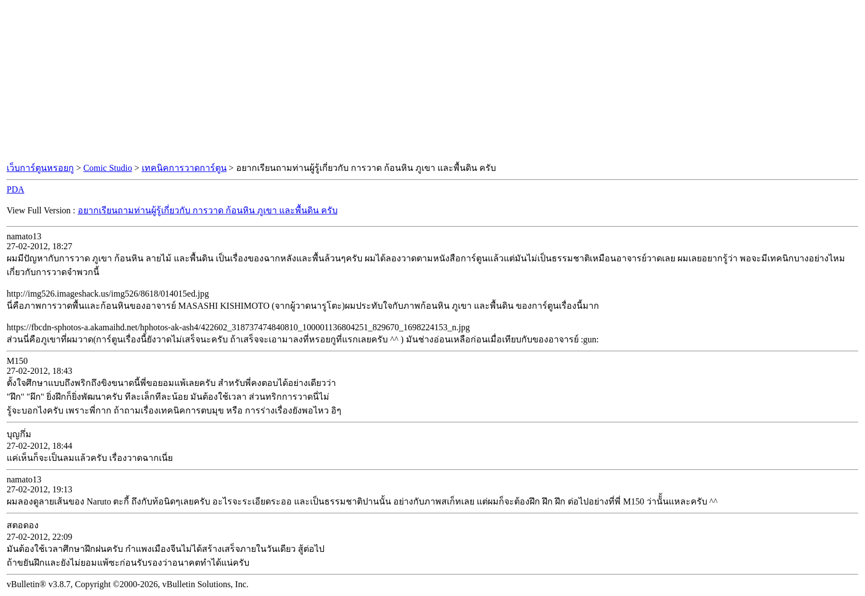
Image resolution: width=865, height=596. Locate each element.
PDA (15, 189)
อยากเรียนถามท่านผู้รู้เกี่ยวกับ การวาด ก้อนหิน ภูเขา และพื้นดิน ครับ (208, 210)
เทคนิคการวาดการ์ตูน (184, 168)
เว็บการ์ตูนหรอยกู (40, 168)
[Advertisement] (432, 81)
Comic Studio (107, 168)
